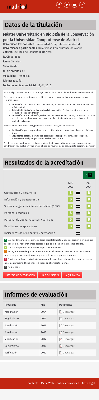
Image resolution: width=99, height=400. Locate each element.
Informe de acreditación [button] (20, 275)
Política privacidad (68, 383)
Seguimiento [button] (72, 275)
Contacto (33, 383)
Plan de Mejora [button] (49, 275)
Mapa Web (47, 383)
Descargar (66, 311)
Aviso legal (88, 383)
